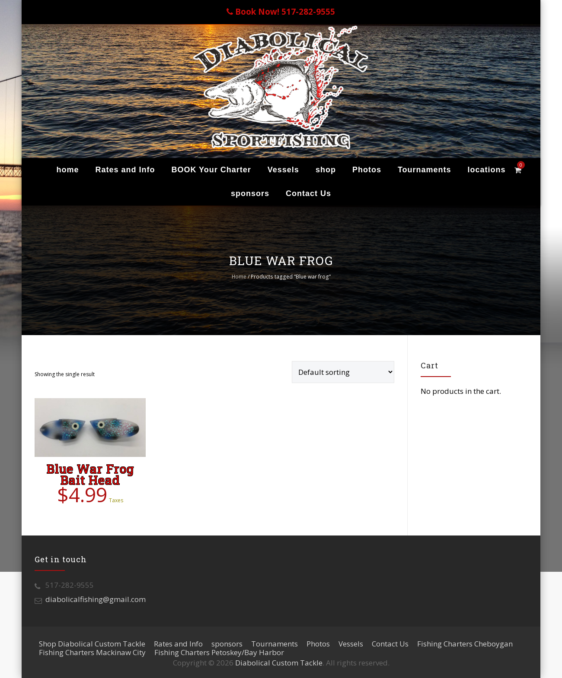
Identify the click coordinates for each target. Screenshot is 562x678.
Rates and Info (125, 169)
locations (487, 169)
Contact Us (308, 193)
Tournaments (424, 169)
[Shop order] (343, 372)
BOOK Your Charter (211, 169)
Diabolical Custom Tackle (279, 663)
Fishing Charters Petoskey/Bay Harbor (219, 652)
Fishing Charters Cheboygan (465, 644)
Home (239, 276)
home (67, 169)
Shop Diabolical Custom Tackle (92, 644)
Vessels (283, 169)
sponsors (250, 193)
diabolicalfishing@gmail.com (95, 599)
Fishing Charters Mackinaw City (92, 652)
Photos (366, 169)
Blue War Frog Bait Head (90, 474)
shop (326, 169)
